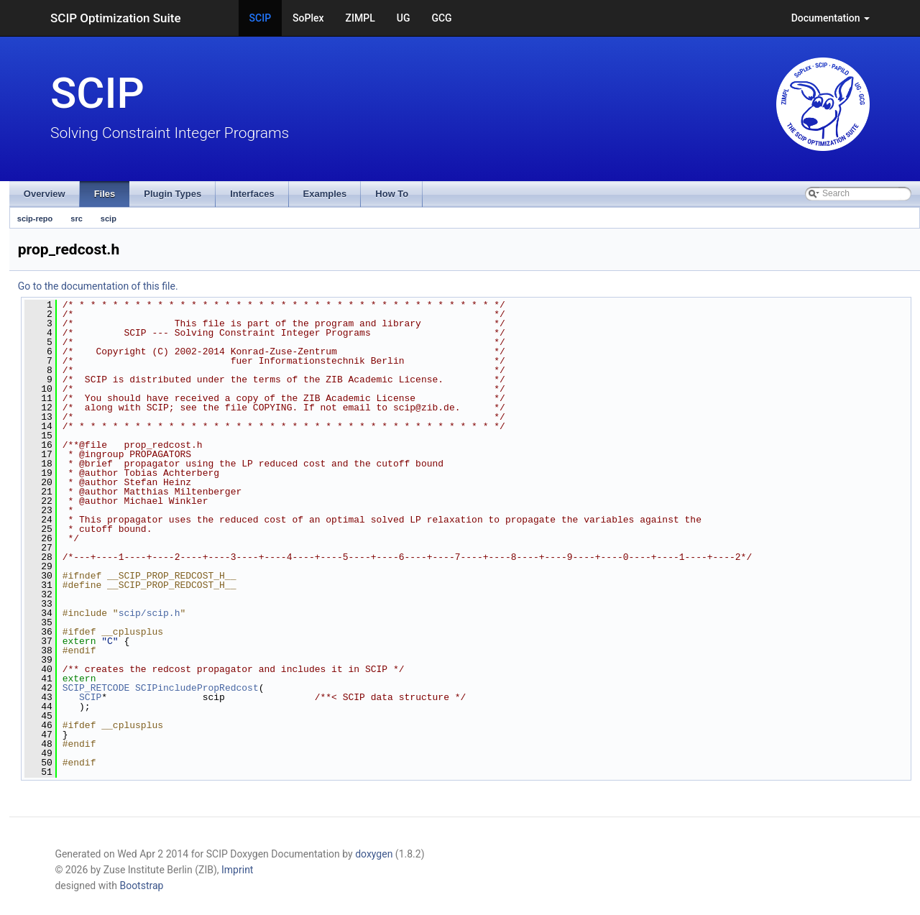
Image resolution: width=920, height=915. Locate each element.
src (76, 218)
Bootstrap (141, 885)
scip (108, 218)
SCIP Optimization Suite (115, 18)
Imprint (237, 869)
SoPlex (308, 18)
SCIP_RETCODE (96, 687)
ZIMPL (360, 18)
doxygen (373, 854)
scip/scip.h (149, 613)
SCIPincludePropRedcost (197, 687)
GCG (441, 18)
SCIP (260, 18)
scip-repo (35, 218)
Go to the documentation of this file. (98, 286)
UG (403, 18)
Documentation (830, 18)
